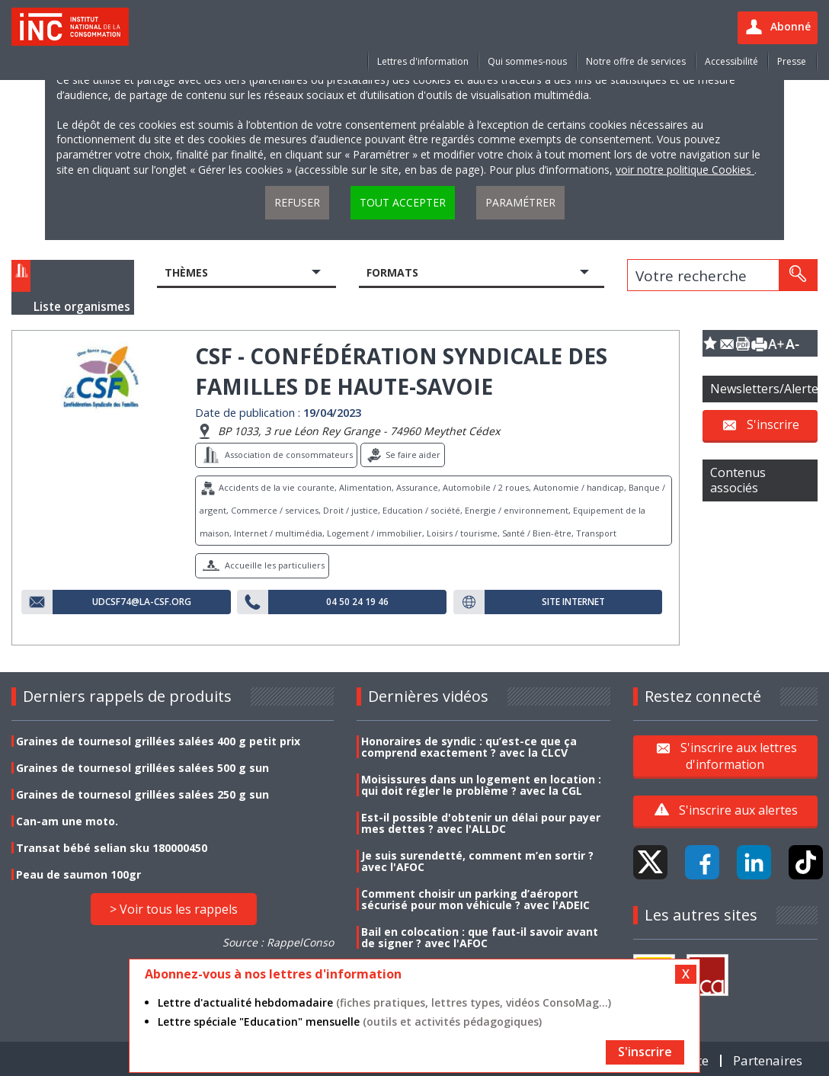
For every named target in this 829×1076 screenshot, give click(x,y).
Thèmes (186, 272)
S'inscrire (773, 424)
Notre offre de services (636, 61)
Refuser (297, 202)
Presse (791, 61)
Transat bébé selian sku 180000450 (111, 848)
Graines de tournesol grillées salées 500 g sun (142, 768)
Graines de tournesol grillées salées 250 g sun (142, 794)
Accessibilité (731, 61)
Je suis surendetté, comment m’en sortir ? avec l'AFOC (477, 861)
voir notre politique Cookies (685, 169)
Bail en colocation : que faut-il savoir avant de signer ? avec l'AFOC (479, 937)
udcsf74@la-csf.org (141, 602)
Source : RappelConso (278, 942)
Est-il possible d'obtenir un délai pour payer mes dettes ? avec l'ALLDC (480, 823)
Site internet (573, 602)
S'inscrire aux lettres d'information (738, 755)
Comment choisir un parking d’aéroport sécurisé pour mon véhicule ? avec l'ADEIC (475, 899)
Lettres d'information (423, 61)
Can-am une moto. (67, 821)
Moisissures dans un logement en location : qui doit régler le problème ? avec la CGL (481, 785)
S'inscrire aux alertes (738, 810)
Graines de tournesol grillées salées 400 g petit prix (158, 741)
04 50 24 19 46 (357, 602)
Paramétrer (520, 202)
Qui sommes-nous (527, 61)
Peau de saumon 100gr (78, 874)
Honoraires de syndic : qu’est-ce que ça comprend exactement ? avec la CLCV (469, 747)
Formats (392, 272)
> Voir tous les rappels (174, 909)
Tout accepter (403, 202)
